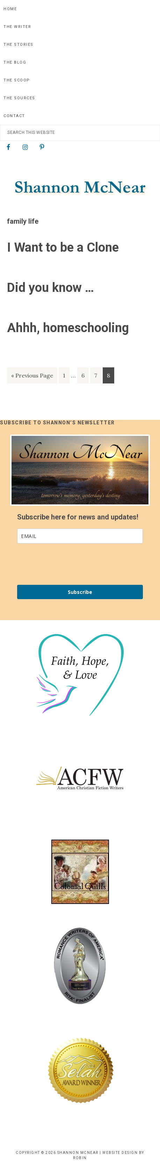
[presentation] (58, 561)
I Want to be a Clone (63, 247)
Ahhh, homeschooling (68, 328)
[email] (80, 536)
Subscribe (80, 592)
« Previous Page (32, 376)
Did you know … (50, 287)
